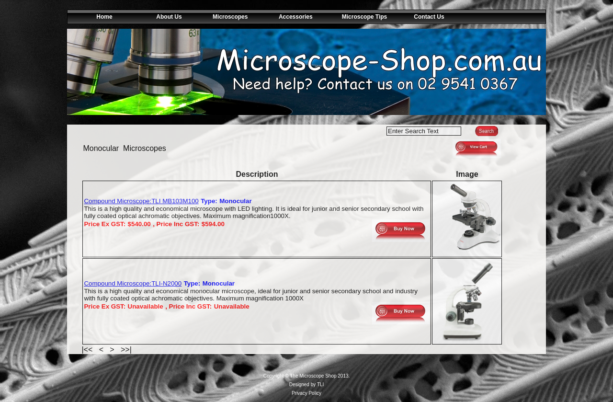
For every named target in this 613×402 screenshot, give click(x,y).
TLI (320, 384)
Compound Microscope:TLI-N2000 (133, 283)
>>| (125, 349)
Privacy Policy (306, 393)
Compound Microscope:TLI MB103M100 (141, 201)
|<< (87, 349)
